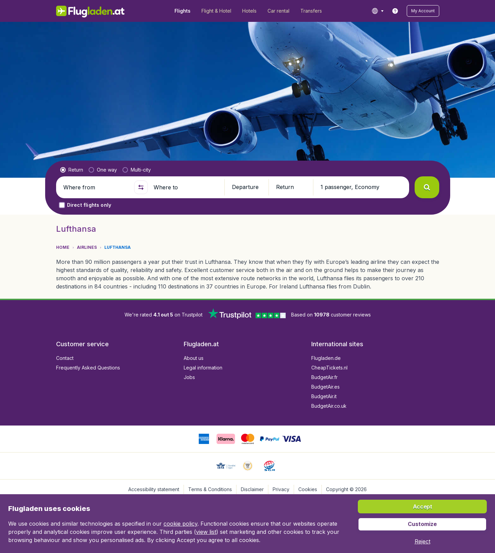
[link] (395, 11)
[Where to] (186, 187)
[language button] (377, 11)
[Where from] (96, 187)
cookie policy (180, 523)
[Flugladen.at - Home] (90, 11)
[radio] (71, 170)
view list (206, 531)
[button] (423, 11)
